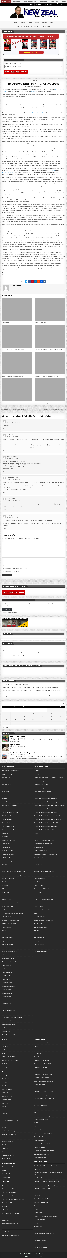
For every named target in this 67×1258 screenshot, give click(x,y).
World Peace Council (40, 1240)
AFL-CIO (36, 774)
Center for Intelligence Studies (10, 812)
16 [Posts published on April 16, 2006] (60, 716)
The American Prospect (40, 927)
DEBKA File (5, 836)
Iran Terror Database (8, 878)
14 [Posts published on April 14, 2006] (42, 716)
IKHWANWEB (38, 1088)
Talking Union (38, 923)
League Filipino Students (41, 1119)
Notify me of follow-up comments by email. (15, 568)
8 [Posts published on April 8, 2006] (51, 713)
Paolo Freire (51, 170)
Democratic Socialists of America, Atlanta (45, 795)
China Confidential (7, 816)
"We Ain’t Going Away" (41, 322)
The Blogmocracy (7, 972)
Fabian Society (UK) (7, 1203)
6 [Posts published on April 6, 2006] (33, 713)
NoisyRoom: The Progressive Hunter (12, 913)
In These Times (38, 847)
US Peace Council (39, 944)
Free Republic (6, 847)
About (15, 22)
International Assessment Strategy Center (14, 871)
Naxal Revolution (39, 1129)
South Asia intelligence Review (10, 962)
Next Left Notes (38, 885)
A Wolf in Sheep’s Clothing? (21, 684)
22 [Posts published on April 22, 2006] (51, 719)
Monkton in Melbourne (8, 403)
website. (33, 91)
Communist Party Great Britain (10, 1192)
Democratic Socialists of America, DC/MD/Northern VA (49, 805)
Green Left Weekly (39, 1084)
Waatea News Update (8, 1155)
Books (31, 4)
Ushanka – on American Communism (12, 1017)
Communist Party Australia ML (42, 1063)
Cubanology (5, 833)
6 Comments (38, 87)
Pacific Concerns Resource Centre (43, 1133)
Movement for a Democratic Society (44, 871)
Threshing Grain (6, 1003)
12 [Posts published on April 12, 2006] (24, 716)
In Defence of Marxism (40, 1178)
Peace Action (37, 892)
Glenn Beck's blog (7, 861)
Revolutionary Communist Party (43, 909)
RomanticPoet (6, 948)
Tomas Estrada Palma (8, 1007)
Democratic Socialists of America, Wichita (45, 826)
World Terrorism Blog (8, 1028)
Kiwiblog (4, 1050)
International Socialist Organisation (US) (45, 854)
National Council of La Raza (41, 875)
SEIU (35, 913)
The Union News (6, 996)
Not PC (4, 1053)
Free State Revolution (8, 850)
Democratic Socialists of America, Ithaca (45, 812)
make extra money (8, 468)
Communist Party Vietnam (41, 1077)
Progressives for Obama (41, 902)
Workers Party (6, 1158)
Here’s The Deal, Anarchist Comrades (12, 376)
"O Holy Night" (6, 322)
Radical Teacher (38, 906)
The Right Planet (6, 989)
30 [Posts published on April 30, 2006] (60, 723)
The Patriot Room (7, 982)
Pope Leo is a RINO (7, 650)
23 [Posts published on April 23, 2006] (60, 719)
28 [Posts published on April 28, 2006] (42, 723)
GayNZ (4, 1085)
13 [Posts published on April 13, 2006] (33, 716)
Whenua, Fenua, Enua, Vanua (42, 1157)
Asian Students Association (41, 1043)
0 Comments (22, 738)
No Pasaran (5, 909)
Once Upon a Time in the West (10, 920)
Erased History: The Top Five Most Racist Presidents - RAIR (18, 687)
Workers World (38, 948)
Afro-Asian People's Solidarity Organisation (46, 1165)
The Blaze (5, 968)
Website (4, 566)
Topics (37, 22)
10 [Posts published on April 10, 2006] (6, 716)
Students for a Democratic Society (43, 920)
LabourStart (37, 1195)
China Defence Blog (7, 819)
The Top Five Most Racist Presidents (47, 687)
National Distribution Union (9, 1117)
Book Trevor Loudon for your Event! (28, 26)
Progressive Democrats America (43, 899)
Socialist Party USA (39, 916)
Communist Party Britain (9, 1189)
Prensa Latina (6, 1177)
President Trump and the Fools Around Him (14, 656)
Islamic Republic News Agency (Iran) (44, 1098)
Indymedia (5, 1103)
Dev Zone (4, 1075)
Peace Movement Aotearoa (9, 1134)
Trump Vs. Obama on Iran (9, 647)
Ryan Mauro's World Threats (10, 951)
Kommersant (5, 1206)
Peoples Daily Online (40, 1136)
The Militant (37, 930)
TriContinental (38, 1226)
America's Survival (7, 777)
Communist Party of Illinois (41, 784)
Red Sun (36, 1205)
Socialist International (40, 1219)
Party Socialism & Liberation (42, 889)
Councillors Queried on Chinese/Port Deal (46, 376)
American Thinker (7, 784)
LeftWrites (37, 1123)
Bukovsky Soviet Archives (9, 805)
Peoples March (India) (40, 1140)
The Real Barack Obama (8, 986)
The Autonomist (6, 965)
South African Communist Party (11, 1235)
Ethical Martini (6, 1078)
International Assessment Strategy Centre (14, 875)
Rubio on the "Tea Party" (41, 403)
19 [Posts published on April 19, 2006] (24, 719)
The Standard (5, 1148)
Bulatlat (36, 1046)
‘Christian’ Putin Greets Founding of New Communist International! (20, 653)
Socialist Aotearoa (7, 1138)
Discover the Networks (8, 840)
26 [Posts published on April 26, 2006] (24, 723)
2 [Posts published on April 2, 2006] (60, 710)
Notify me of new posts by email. (12, 571)
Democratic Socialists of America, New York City (47, 816)
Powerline (5, 934)
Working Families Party (40, 951)
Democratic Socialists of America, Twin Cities (46, 822)
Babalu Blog (5, 798)
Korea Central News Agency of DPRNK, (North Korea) (49, 1116)
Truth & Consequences (8, 1010)
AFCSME (36, 770)
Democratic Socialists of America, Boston (45, 798)
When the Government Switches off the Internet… (48, 349)
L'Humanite (5, 1209)
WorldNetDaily (6, 1031)
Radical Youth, (59, 267)
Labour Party (5, 1110)
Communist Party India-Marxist (43, 1074)
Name (4, 560)
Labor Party (37, 861)
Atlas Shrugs (5, 791)
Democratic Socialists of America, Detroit (45, 809)
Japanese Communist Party (42, 1105)
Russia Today (5, 1220)
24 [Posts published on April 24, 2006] (6, 723)
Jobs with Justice (39, 857)
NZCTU (4, 1124)
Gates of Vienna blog (7, 857)
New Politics (37, 882)
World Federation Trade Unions (43, 1237)
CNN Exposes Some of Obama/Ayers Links (13, 349)
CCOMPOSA (37, 1053)
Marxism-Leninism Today (41, 1202)
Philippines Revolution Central (42, 1143)
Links (35, 1126)
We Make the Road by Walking (38, 112)
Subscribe (39, 4)
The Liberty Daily (7, 975)
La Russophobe (6, 892)
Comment (5, 541)
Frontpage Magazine (8, 854)
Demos (36, 833)
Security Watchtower (8, 958)
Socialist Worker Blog (8, 1141)
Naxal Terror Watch (7, 906)
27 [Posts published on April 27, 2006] (33, 723)
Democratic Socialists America (42, 791)
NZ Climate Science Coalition (10, 1060)
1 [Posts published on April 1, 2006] (51, 710)
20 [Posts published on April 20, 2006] (33, 719)
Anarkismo (37, 1169)
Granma (4, 1170)
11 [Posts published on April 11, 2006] (15, 716)
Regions (44, 22)
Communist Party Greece (9, 1196)
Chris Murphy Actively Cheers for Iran (13, 695)
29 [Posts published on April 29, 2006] (51, 723)
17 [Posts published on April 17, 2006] (6, 719)
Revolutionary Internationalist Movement (45, 1216)
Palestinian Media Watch (9, 923)
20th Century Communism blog (10, 770)
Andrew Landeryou (7, 788)
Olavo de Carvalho (7, 916)
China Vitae (37, 1056)
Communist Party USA (40, 788)
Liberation (5, 1113)
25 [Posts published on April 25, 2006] (15, 723)
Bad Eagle (4, 802)
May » (7, 727)
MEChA (36, 868)
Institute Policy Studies (40, 850)
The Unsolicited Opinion (9, 1000)
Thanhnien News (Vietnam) (41, 1154)
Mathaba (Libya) (6, 1231)
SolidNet (36, 1223)
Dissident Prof (6, 843)
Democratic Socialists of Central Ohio (44, 829)
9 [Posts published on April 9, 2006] (60, 713)
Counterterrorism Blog (8, 829)
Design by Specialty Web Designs (33, 1256)
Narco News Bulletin (8, 1174)
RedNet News (38, 1212)
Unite (3, 1151)
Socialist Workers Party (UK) (10, 1223)
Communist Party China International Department (48, 1070)
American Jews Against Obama (10, 781)
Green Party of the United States (43, 843)
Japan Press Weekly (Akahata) (42, 1102)
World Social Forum (39, 1244)
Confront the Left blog (8, 826)
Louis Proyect (38, 864)
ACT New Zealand (7, 1043)
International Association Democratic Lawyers (47, 1181)
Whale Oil (4, 1067)
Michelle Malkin (6, 899)
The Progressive (39, 937)
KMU (35, 1112)
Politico (4, 930)
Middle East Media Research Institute (12, 902)
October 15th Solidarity (8, 1131)
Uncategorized (33, 81)
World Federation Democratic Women (44, 1230)
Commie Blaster (6, 822)
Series (51, 22)
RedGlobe (37, 1209)
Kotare (4, 1106)
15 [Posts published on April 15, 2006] (51, 716)
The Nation (37, 934)
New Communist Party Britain (10, 1213)
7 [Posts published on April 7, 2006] (42, 713)
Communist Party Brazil (8, 1167)
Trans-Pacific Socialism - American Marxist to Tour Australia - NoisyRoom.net (23, 690)
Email (4, 563)
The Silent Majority (7, 993)
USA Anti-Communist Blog (9, 1014)
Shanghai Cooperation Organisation (44, 1150)
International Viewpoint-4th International (45, 1192)
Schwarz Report (6, 955)
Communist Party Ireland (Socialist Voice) (13, 1199)
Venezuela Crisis (6, 1021)
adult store (6, 425)
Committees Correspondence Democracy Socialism (48, 777)
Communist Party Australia (41, 1060)
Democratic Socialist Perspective (43, 1081)
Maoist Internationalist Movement (43, 1198)
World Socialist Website (40, 1247)
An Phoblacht (5, 1185)
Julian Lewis (5, 889)
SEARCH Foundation (39, 1147)
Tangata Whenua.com (8, 1145)
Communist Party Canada (41, 781)
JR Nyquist (5, 885)
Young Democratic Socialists (42, 955)
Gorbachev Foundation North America (44, 840)
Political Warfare (6, 927)
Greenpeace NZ (6, 1099)
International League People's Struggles (45, 1185)
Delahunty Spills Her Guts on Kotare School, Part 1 (33, 83)
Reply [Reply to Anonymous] (4, 428)
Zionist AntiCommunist (8, 1034)
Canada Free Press (7, 809)
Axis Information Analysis (9, 795)
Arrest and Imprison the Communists (12, 658)
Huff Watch (5, 864)
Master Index (46, 26)
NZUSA (4, 1127)
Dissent (36, 836)
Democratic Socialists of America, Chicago (46, 802)
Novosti (4, 1216)
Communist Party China (40, 1067)
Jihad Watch (5, 882)
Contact (22, 22)
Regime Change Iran (7, 937)
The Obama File (6, 979)
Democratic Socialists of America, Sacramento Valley (49, 819)
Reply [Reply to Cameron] (4, 509)
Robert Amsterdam (7, 944)
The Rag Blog (37, 941)
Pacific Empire (6, 1063)
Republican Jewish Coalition (10, 941)
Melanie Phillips (6, 895)
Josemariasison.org (39, 1109)
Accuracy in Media (7, 774)
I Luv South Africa (7, 868)
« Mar (3, 727)
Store (30, 22)
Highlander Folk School (8, 172)
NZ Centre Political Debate (9, 1056)
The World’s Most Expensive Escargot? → (54, 409)
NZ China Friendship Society (10, 1120)
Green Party (5, 1092)
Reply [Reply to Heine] (4, 450)
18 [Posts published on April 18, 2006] (15, 719)
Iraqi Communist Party (40, 1095)
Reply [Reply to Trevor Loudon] (4, 492)
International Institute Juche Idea (43, 1091)
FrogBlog (4, 1082)
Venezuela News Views (8, 1024)
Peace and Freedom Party (41, 895)
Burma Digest (38, 1050)
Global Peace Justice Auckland (10, 1089)
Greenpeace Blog (7, 1096)
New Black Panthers (39, 878)
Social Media (48, 4)
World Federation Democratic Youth (44, 1233)
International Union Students (42, 1188)
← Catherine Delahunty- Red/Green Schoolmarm (14, 409)
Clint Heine (5, 1046)
